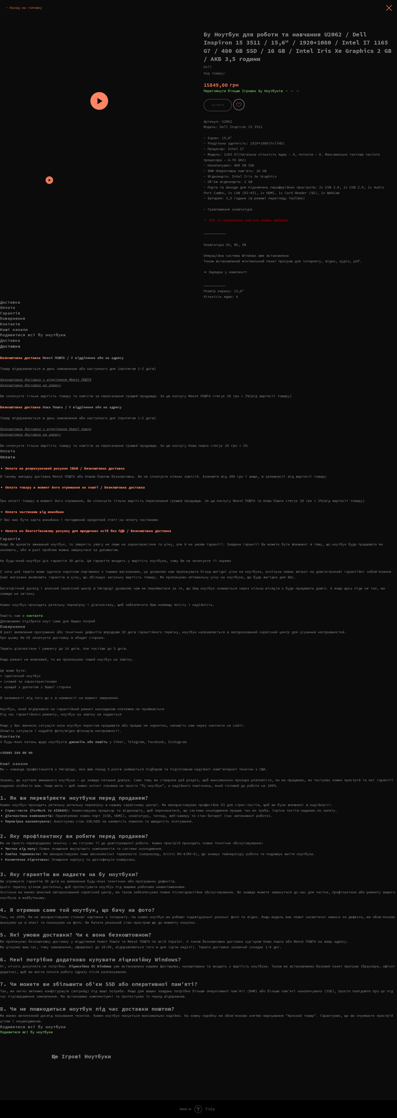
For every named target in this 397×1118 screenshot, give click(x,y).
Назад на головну (26, 7)
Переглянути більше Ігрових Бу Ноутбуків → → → (251, 91)
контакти (34, 615)
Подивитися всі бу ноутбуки (26, 1032)
